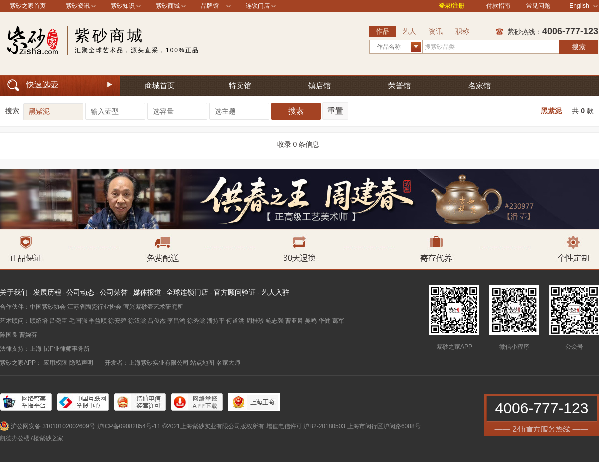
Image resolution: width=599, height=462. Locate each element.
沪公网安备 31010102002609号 (53, 426)
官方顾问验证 (235, 292)
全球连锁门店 (187, 292)
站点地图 (202, 363)
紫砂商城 (168, 6)
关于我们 (14, 292)
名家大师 (228, 363)
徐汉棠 (137, 321)
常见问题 (538, 6)
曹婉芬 (28, 335)
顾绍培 (39, 321)
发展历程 (47, 292)
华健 (324, 321)
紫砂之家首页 (28, 6)
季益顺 (98, 321)
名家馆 (479, 86)
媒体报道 (147, 292)
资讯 (436, 32)
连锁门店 (258, 6)
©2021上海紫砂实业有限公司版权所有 (213, 426)
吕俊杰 (157, 321)
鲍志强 (275, 321)
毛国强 (78, 321)
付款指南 (498, 6)
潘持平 (216, 321)
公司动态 (80, 292)
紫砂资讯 (78, 6)
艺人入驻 (275, 292)
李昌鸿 (176, 321)
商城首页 (160, 86)
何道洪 (235, 321)
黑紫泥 (551, 111)
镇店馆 (319, 86)
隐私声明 (81, 363)
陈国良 (9, 335)
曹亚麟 (294, 321)
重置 (335, 111)
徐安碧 (117, 321)
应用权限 (55, 363)
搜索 (579, 47)
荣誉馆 (399, 86)
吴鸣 (311, 321)
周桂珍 (255, 321)
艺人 (409, 32)
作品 (383, 32)
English (583, 6)
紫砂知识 (123, 6)
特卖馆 (240, 86)
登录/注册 (451, 6)
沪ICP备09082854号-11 (129, 426)
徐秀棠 (196, 321)
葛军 (338, 321)
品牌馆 (210, 6)
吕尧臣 (58, 321)
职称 (462, 32)
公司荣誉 (114, 292)
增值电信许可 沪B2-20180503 (305, 426)
